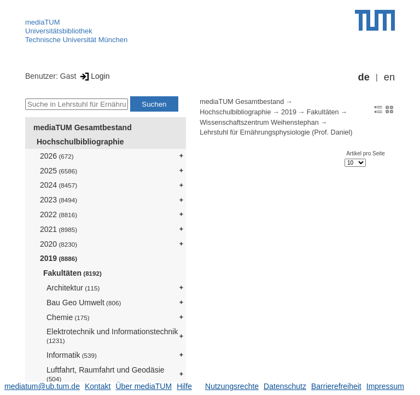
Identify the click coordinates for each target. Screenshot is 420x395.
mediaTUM (42, 22)
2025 (58, 170)
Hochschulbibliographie (80, 141)
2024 (58, 185)
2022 (58, 214)
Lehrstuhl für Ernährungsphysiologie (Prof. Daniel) (276, 132)
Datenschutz (285, 386)
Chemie (68, 317)
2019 (58, 258)
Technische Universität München (76, 40)
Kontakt (97, 386)
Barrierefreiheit (336, 386)
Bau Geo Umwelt (83, 302)
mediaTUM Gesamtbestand (82, 127)
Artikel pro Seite (365, 153)
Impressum (385, 386)
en (389, 77)
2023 (58, 199)
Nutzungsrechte (232, 386)
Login (93, 76)
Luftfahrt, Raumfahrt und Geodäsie (105, 373)
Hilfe (184, 386)
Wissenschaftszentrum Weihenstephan (259, 122)
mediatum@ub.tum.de (42, 386)
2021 (58, 229)
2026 (57, 156)
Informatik (71, 355)
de (364, 77)
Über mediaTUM (143, 386)
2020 (58, 244)
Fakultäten (72, 273)
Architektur (73, 287)
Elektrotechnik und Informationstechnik (112, 335)
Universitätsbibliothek (58, 31)
